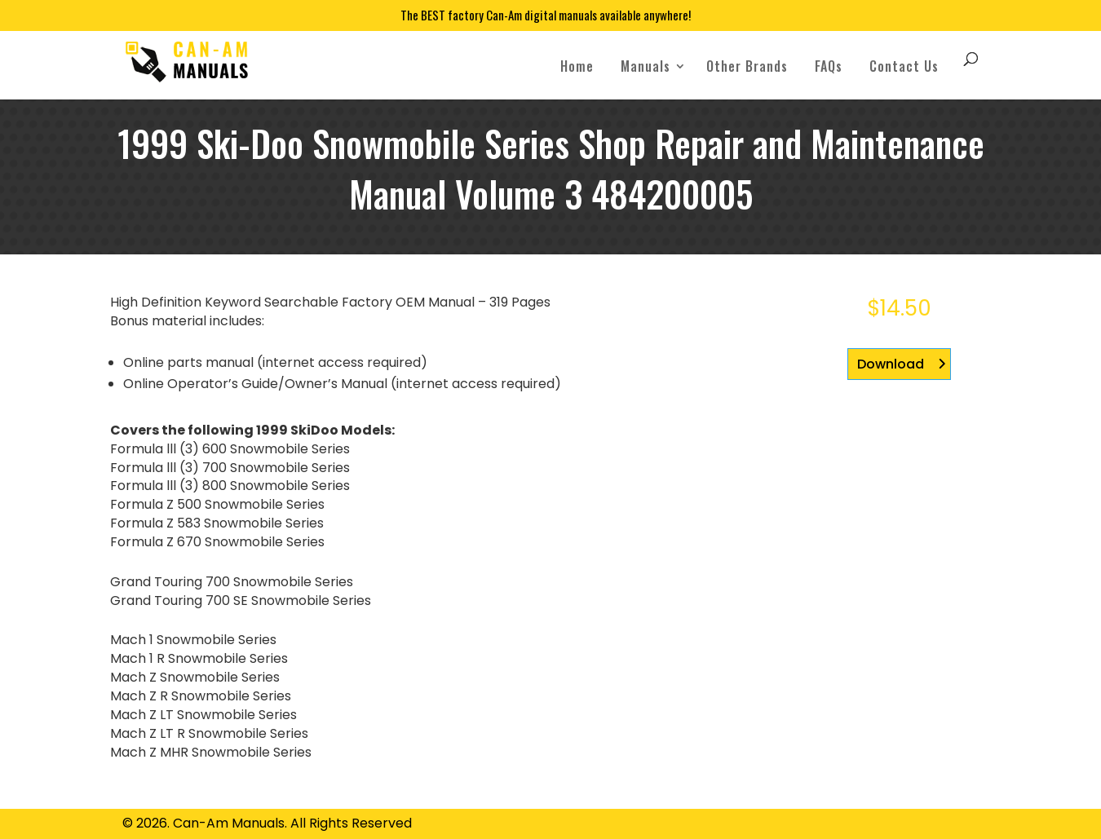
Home (577, 66)
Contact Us (904, 66)
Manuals (645, 66)
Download (890, 364)
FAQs (828, 66)
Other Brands (747, 66)
